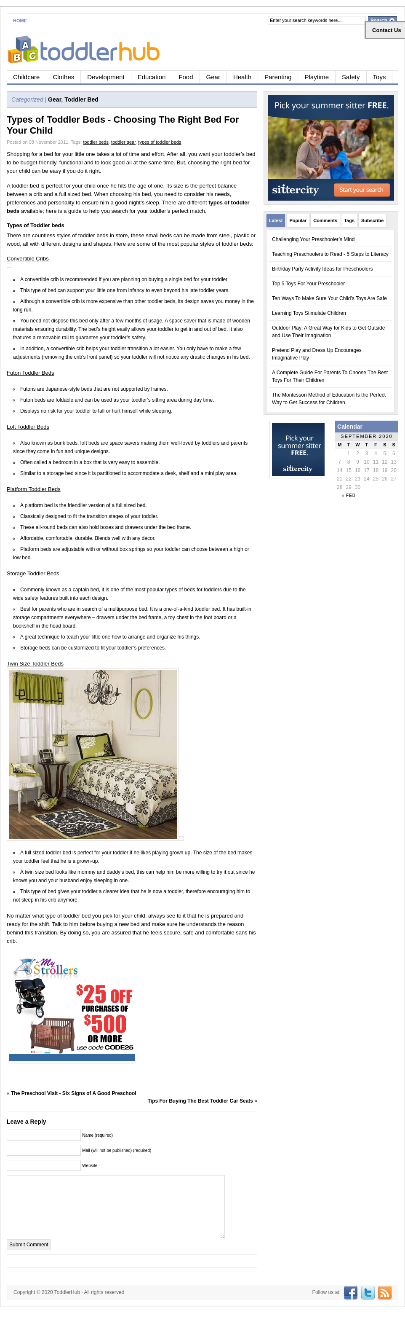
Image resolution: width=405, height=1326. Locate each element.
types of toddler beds (159, 142)
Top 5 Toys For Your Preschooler (308, 284)
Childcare (26, 77)
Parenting (277, 77)
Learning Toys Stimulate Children (309, 313)
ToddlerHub (67, 1305)
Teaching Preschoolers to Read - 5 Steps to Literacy (330, 254)
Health (242, 77)
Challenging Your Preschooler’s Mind (313, 239)
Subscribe (372, 220)
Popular (297, 220)
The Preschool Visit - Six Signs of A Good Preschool (73, 1093)
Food (186, 77)
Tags (349, 220)
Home (20, 20)
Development (105, 77)
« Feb (349, 495)
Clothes (63, 77)
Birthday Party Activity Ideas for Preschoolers (322, 269)
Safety (351, 77)
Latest (275, 220)
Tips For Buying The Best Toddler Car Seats (200, 1101)
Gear (213, 77)
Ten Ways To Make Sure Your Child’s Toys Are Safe (329, 298)
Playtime (316, 77)
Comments (325, 220)
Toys (379, 77)
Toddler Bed (81, 99)
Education (152, 77)
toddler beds (96, 142)
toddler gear (123, 142)
